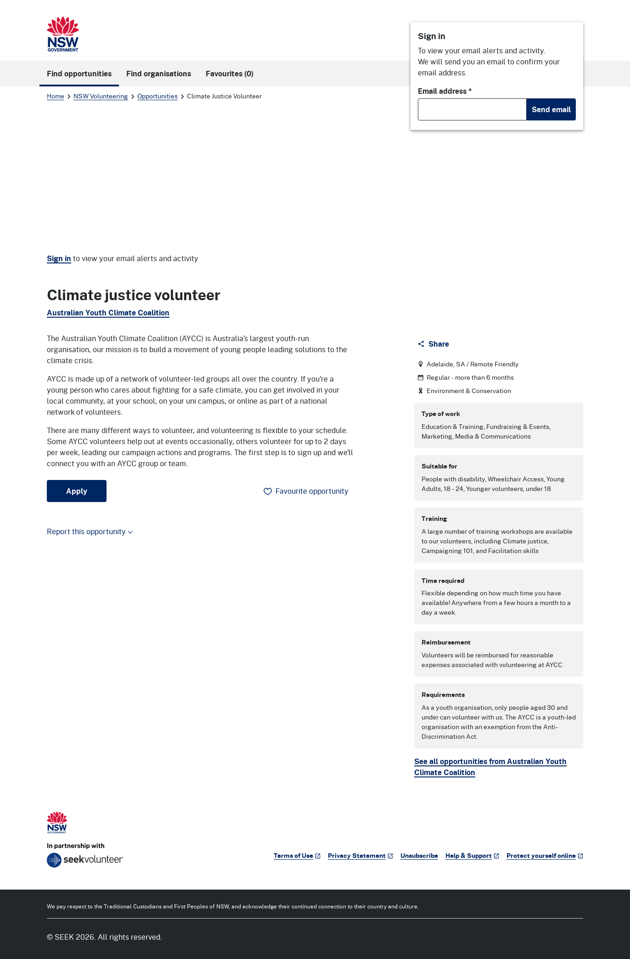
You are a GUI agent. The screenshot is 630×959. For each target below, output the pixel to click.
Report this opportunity (90, 531)
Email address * (445, 91)
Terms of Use (297, 855)
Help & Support (472, 855)
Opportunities (157, 96)
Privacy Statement (360, 855)
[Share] (434, 344)
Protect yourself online (544, 855)
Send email (551, 109)
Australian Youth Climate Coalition (108, 312)
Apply (76, 491)
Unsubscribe (419, 855)
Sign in (59, 258)
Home (55, 96)
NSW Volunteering (100, 96)
